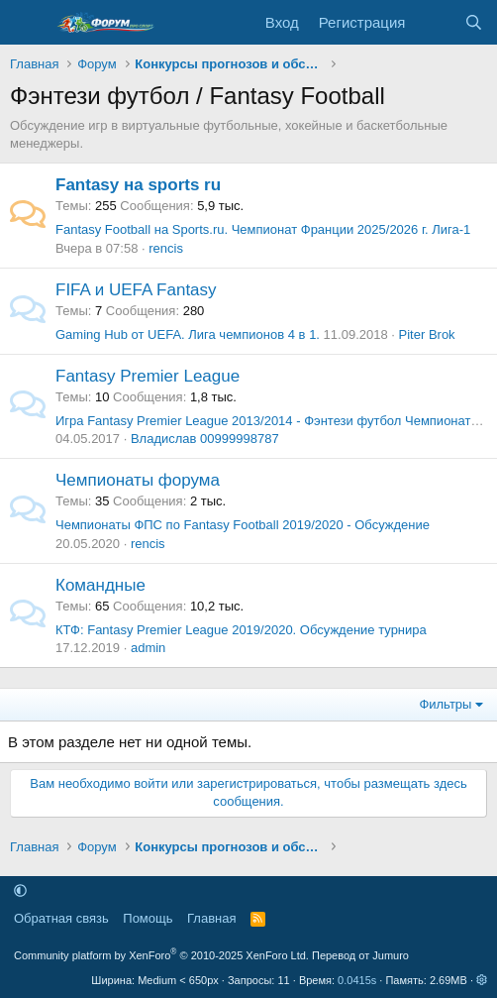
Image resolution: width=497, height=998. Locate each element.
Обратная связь (61, 918)
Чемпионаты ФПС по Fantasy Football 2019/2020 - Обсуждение (242, 524)
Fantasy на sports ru (138, 184)
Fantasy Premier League (147, 376)
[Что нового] (434, 22)
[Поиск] (473, 22)
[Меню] (27, 23)
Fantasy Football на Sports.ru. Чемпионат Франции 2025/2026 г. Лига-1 (262, 229)
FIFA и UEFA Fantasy (136, 289)
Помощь (147, 918)
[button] (20, 890)
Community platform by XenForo (161, 955)
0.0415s (357, 980)
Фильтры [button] (445, 704)
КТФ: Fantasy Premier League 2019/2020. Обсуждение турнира (241, 629)
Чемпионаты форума (137, 480)
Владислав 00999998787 (205, 438)
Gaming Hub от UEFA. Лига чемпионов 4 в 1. (187, 334)
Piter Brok (427, 334)
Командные (100, 585)
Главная (211, 918)
